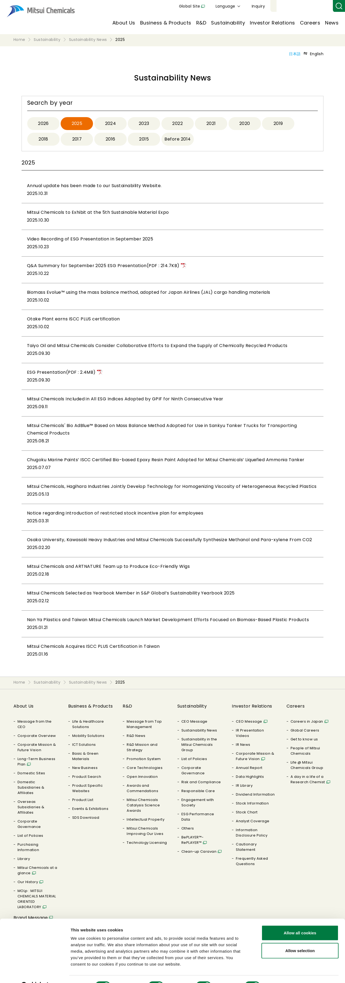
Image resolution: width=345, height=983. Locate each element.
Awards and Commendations (142, 788)
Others (187, 828)
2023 (144, 123)
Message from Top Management (144, 724)
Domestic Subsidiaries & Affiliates (31, 787)
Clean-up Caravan (199, 851)
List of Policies (30, 835)
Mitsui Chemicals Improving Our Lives (145, 831)
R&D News (136, 735)
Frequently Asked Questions (252, 861)
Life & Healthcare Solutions (88, 724)
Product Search (86, 776)
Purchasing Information (28, 847)
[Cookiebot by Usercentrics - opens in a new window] (34, 972)
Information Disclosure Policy (251, 832)
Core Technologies (145, 767)
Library (24, 858)
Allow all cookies (300, 919)
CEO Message (194, 721)
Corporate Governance (29, 824)
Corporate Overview (37, 735)
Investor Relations (272, 22)
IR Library (244, 785)
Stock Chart (246, 812)
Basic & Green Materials (85, 756)
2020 (244, 123)
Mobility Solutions (88, 735)
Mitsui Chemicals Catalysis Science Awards (143, 805)
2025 (77, 123)
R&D (201, 22)
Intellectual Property (145, 819)
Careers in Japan (307, 721)
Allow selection (300, 937)
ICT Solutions (84, 744)
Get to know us (304, 739)
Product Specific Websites (87, 788)
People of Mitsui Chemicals (305, 751)
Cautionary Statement (246, 847)
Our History (28, 881)
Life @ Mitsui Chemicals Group (307, 765)
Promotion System (144, 758)
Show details (282, 972)
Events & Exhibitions (90, 808)
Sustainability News (199, 730)
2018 (43, 139)
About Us (123, 22)
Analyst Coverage (253, 821)
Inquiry (320, 6)
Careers (310, 22)
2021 (211, 123)
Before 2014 (177, 139)
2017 (77, 139)
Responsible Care (198, 790)
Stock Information (252, 803)
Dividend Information (255, 794)
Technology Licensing (147, 842)
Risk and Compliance (201, 782)
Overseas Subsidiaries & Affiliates (31, 807)
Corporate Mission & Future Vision (37, 747)
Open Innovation (142, 776)
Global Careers (305, 730)
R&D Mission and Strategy (142, 747)
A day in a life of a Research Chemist (308, 779)
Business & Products (165, 22)
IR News (243, 744)
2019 (278, 123)
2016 (110, 139)
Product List (83, 799)
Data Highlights (250, 776)
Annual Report (249, 767)
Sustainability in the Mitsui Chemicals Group (199, 745)
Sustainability (228, 22)
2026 (43, 123)
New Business (85, 767)
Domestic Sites (31, 773)
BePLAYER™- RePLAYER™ (192, 840)
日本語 (295, 54)
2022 (177, 123)
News (332, 22)
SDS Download (85, 817)
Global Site (252, 6)
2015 (144, 139)
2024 (110, 123)
